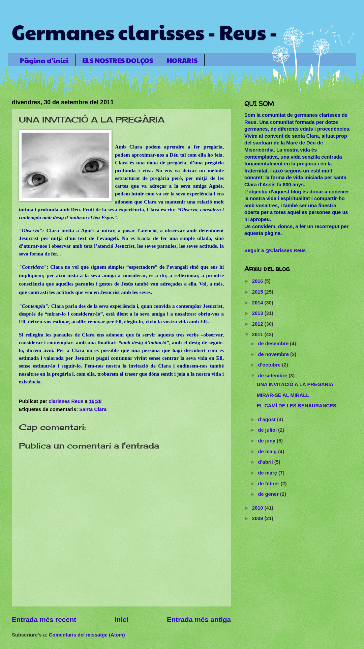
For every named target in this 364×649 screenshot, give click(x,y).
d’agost (267, 419)
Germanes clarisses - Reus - (144, 32)
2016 (258, 281)
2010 (258, 508)
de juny (267, 440)
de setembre (273, 375)
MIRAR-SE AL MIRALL (283, 395)
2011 (258, 334)
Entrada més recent (44, 619)
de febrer (269, 483)
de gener (269, 494)
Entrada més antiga (199, 619)
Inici (121, 619)
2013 (258, 313)
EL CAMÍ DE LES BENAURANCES (296, 405)
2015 (258, 292)
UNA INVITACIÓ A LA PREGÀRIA (295, 384)
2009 (258, 518)
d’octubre (270, 365)
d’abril (266, 462)
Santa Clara (93, 409)
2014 (258, 302)
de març (268, 473)
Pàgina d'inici (44, 60)
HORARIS (182, 60)
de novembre (274, 354)
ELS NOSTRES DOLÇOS (117, 60)
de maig (268, 451)
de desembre (274, 343)
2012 (258, 324)
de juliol (268, 430)
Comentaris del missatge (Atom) (87, 635)
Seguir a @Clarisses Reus (275, 250)
